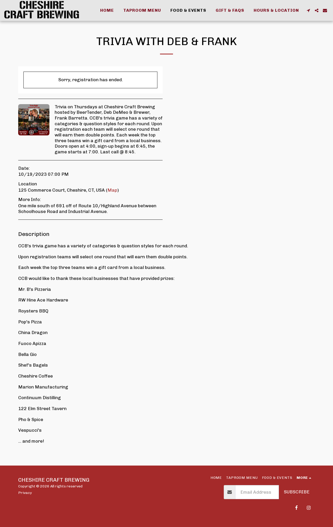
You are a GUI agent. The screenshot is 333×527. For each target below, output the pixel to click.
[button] (308, 10)
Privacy (25, 493)
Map (112, 190)
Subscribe (297, 491)
